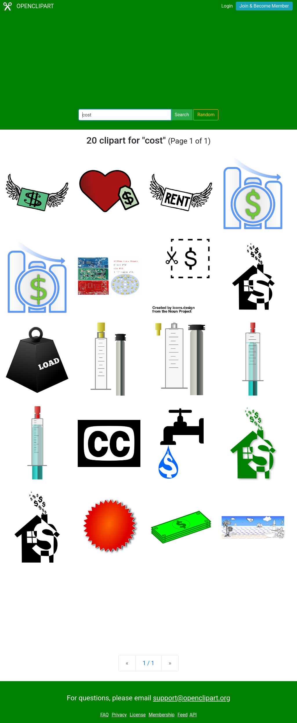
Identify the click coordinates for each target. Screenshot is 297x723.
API (193, 714)
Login (227, 6)
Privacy (119, 714)
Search (182, 114)
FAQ (104, 714)
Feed (183, 714)
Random (206, 114)
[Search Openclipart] (125, 114)
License (138, 714)
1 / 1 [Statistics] (149, 663)
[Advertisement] (148, 61)
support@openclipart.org (191, 698)
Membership (161, 714)
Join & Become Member (264, 6)
